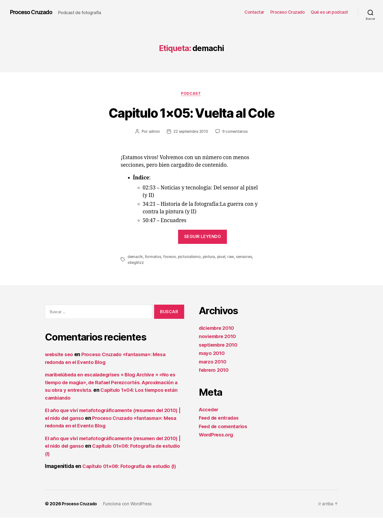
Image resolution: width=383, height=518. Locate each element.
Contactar (254, 12)
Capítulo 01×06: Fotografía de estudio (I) (132, 467)
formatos (153, 257)
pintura (209, 257)
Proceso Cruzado (33, 12)
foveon (169, 257)
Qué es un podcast (329, 12)
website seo (60, 355)
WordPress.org (217, 435)
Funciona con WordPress (128, 504)
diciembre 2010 (218, 328)
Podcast (191, 94)
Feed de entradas (220, 418)
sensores (245, 257)
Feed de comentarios (225, 427)
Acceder (209, 410)
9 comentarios (236, 132)
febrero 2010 (215, 370)
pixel (222, 257)
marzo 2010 (213, 362)
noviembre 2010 (218, 337)
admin (152, 132)
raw (232, 257)
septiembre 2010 (220, 345)
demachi (135, 257)
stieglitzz (136, 263)
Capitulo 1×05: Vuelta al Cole (191, 112)
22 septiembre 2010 (190, 132)
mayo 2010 (212, 354)
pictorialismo (190, 257)
